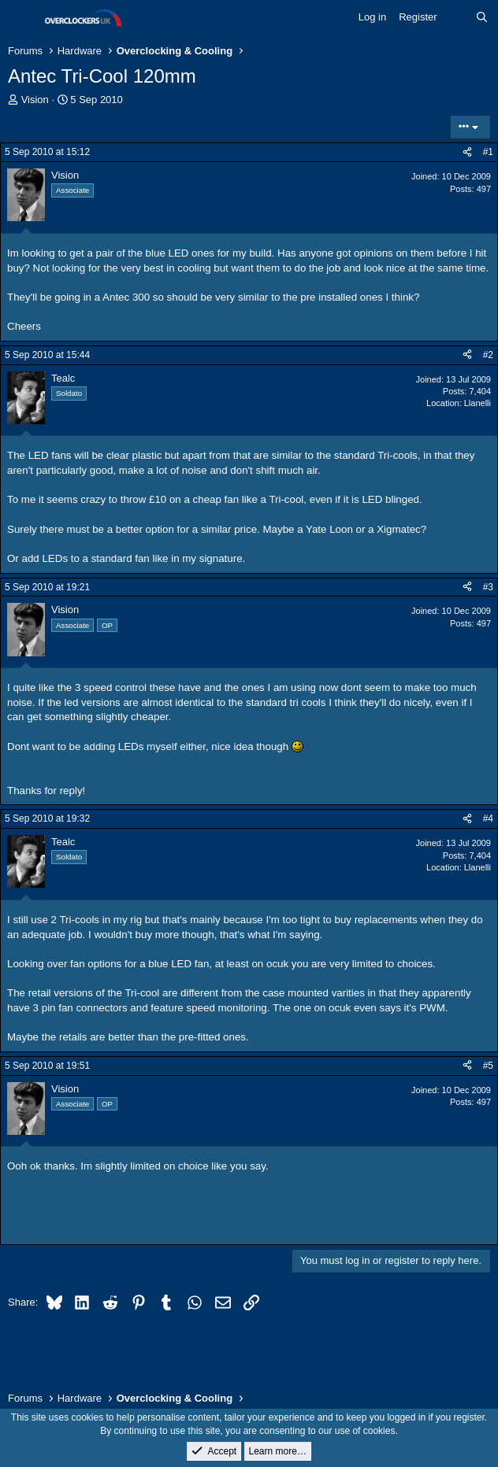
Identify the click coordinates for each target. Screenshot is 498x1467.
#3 (488, 587)
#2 (488, 354)
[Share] (467, 152)
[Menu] (21, 18)
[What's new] (457, 17)
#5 (488, 1065)
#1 (488, 151)
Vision (35, 99)
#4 (488, 818)
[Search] (482, 17)
